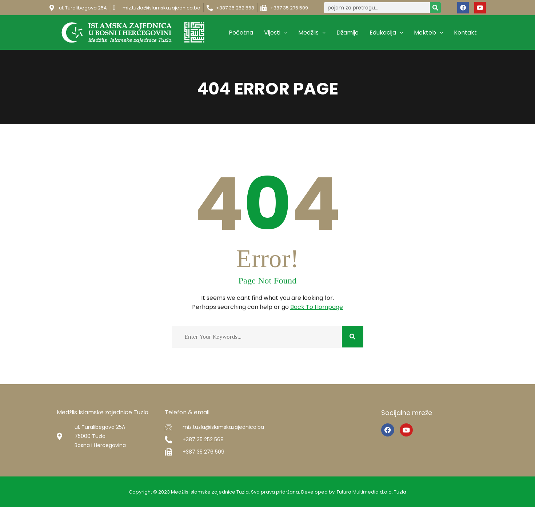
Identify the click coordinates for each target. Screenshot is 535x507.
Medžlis (312, 32)
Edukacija (386, 32)
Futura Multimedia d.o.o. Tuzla (371, 491)
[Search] (435, 7)
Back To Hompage (316, 307)
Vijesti (275, 32)
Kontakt (465, 32)
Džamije (347, 32)
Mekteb (428, 32)
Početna (241, 32)
